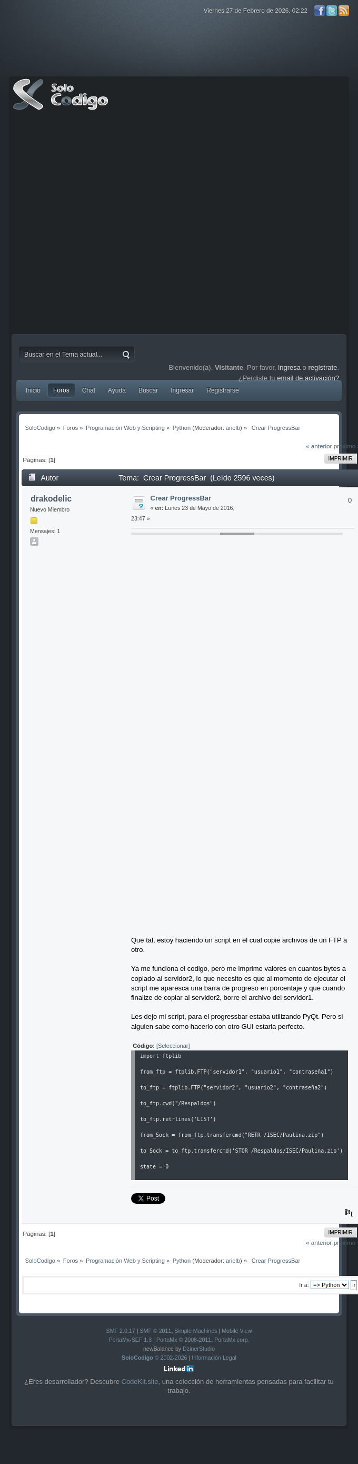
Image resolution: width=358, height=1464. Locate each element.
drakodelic (51, 498)
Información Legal (214, 1357)
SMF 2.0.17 (120, 1331)
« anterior (319, 446)
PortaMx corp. (231, 1340)
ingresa (289, 367)
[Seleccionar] (173, 1046)
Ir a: (304, 1285)
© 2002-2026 (154, 1357)
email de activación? (308, 378)
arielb (233, 428)
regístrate (322, 367)
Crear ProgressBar (181, 498)
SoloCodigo (61, 102)
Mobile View (237, 1331)
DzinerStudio (199, 1348)
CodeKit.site (140, 1382)
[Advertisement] (103, 224)
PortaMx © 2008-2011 (183, 1340)
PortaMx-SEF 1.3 (130, 1340)
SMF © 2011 (155, 1331)
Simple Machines (195, 1331)
